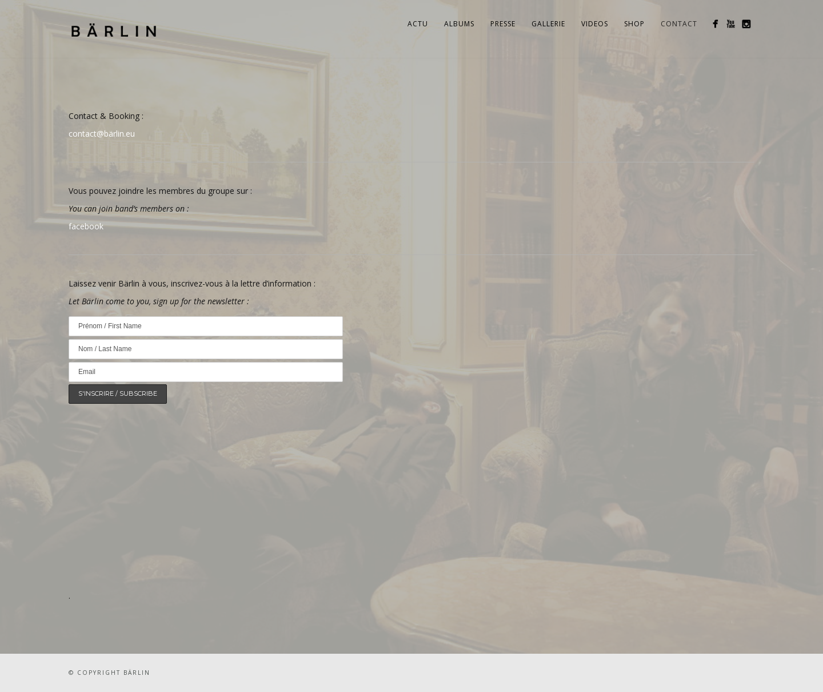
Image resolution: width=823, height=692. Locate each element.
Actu (417, 24)
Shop (634, 24)
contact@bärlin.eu (102, 133)
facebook (86, 226)
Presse (503, 24)
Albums (459, 24)
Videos (594, 24)
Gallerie (548, 24)
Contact (679, 24)
